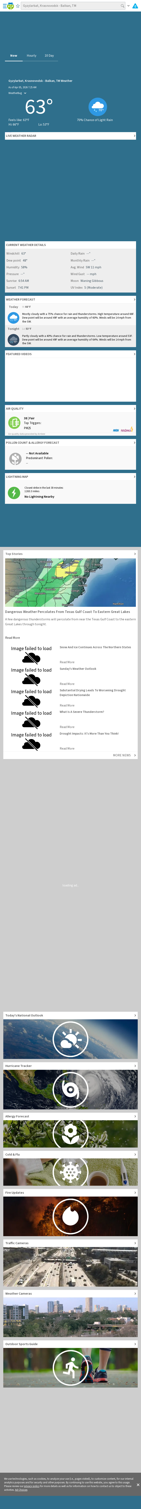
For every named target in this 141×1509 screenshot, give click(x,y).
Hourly (31, 55)
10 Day (49, 55)
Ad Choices (21, 1490)
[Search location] (73, 6)
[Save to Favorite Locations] (17, 5)
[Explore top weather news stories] (70, 554)
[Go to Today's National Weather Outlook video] (70, 1035)
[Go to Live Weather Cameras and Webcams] (70, 1313)
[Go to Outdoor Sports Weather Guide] (70, 1364)
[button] (138, 1484)
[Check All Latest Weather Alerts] (135, 5)
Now (13, 55)
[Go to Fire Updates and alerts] (70, 1212)
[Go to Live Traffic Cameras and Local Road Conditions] (70, 1263)
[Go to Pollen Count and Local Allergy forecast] (70, 1130)
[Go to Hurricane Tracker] (70, 1085)
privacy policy (32, 1486)
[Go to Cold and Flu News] (70, 1168)
